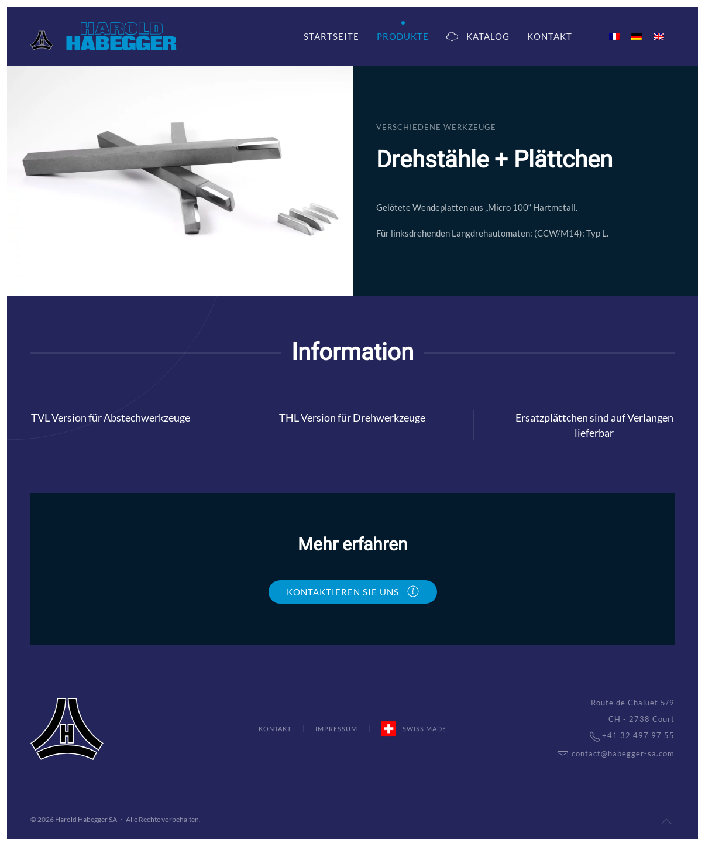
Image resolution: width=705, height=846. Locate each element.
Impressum (336, 730)
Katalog (478, 36)
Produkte (403, 36)
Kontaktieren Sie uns (353, 591)
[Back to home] (103, 36)
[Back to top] (666, 821)
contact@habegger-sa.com (608, 753)
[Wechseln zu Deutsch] (636, 36)
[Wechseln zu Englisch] (659, 36)
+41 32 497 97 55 (624, 735)
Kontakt (549, 36)
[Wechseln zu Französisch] (614, 36)
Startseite (331, 36)
